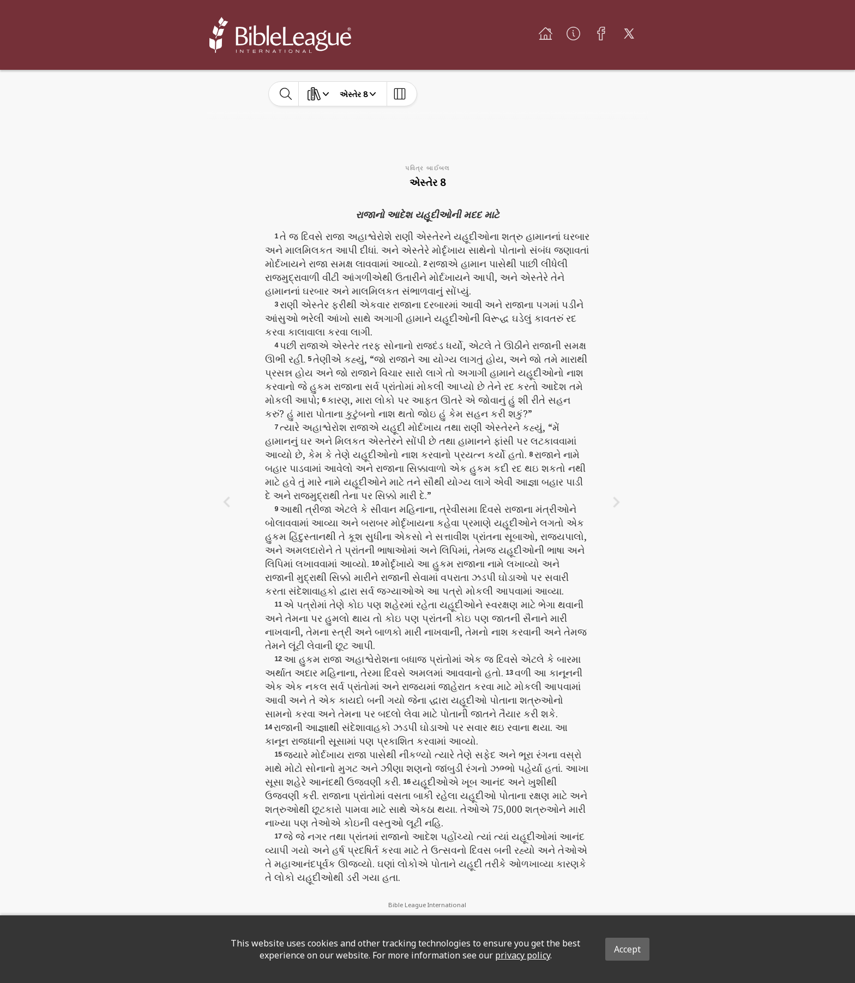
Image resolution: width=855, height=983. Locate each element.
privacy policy (522, 955)
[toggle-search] (286, 94)
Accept (627, 949)
